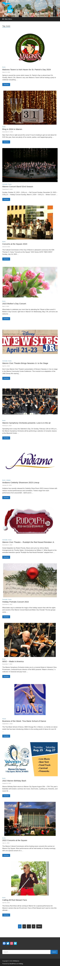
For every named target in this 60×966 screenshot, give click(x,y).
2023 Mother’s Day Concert (14, 304)
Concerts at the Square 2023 (14, 244)
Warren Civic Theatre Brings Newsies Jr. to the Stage (25, 363)
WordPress (13, 963)
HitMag (21, 963)
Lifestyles (8, 480)
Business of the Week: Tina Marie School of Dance (24, 721)
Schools (4, 718)
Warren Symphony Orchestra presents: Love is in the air (26, 423)
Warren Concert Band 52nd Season (17, 186)
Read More (6, 84)
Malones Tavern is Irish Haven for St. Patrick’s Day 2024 (26, 69)
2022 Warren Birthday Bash (14, 781)
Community (5, 184)
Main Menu (8, 19)
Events (3, 67)
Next (39, 926)
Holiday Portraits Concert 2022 (15, 602)
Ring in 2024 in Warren (12, 129)
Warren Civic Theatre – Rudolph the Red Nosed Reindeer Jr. (28, 542)
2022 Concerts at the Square (14, 840)
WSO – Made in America (13, 661)
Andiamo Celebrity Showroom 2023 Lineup (21, 482)
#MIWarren (16, 961)
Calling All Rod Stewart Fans (14, 900)
